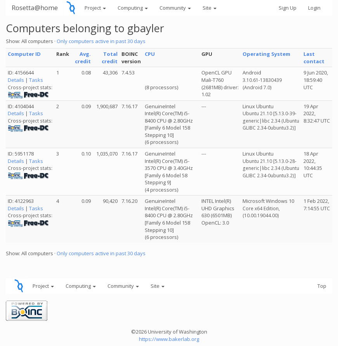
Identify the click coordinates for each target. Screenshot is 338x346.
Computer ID (24, 53)
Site (210, 7)
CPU (150, 53)
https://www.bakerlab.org (169, 339)
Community (175, 7)
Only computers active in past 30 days (101, 41)
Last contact (313, 57)
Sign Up (287, 7)
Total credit (110, 57)
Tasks (36, 79)
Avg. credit (83, 57)
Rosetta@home (35, 7)
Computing (133, 7)
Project (95, 7)
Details (16, 79)
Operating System (266, 53)
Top (321, 285)
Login (314, 7)
